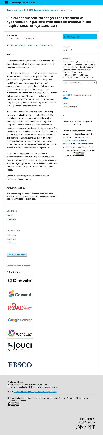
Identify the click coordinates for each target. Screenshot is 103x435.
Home (9, 10)
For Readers (11, 235)
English (9, 215)
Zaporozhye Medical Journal (22, 2)
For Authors (11, 239)
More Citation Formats (73, 82)
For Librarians (12, 243)
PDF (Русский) (72, 37)
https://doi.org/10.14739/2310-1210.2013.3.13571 (32, 45)
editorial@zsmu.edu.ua (23, 391)
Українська (11, 219)
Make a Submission (16, 254)
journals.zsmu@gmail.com (45, 391)
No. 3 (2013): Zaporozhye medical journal (40, 10)
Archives (17, 10)
